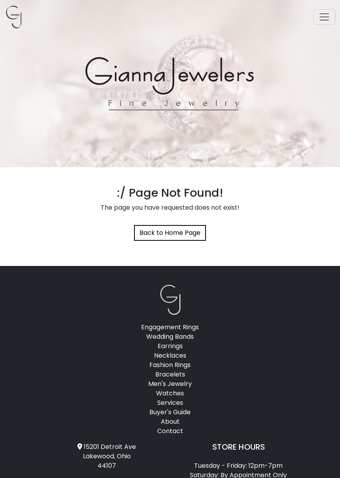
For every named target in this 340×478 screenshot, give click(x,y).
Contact (170, 431)
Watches (170, 393)
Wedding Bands (170, 336)
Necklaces (170, 355)
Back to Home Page (170, 232)
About (170, 421)
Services (170, 402)
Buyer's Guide (170, 412)
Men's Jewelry (170, 383)
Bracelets (170, 374)
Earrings (170, 346)
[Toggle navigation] (324, 17)
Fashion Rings (170, 364)
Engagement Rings (170, 327)
